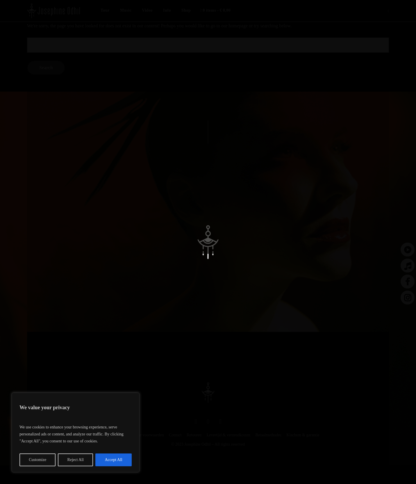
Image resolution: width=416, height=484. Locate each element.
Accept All (113, 460)
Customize (37, 460)
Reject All (75, 460)
